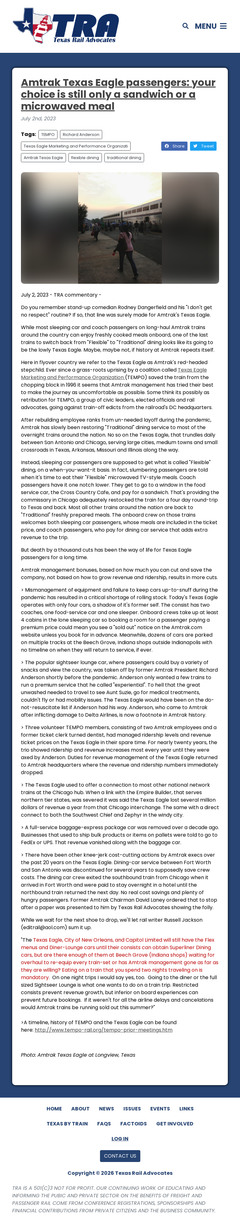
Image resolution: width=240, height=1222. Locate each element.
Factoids (133, 1123)
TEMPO (48, 134)
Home (54, 1108)
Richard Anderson (81, 134)
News (106, 1108)
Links (186, 1108)
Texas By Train (67, 1123)
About (80, 1108)
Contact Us (120, 1155)
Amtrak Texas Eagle (43, 157)
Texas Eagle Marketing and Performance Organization (114, 373)
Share (174, 146)
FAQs (104, 1123)
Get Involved (174, 1123)
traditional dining (124, 157)
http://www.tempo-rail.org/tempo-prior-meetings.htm (103, 1030)
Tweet (203, 146)
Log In (120, 1138)
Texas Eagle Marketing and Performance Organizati (76, 146)
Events (160, 1108)
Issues (132, 1108)
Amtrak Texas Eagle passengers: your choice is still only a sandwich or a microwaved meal (118, 94)
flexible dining (85, 157)
